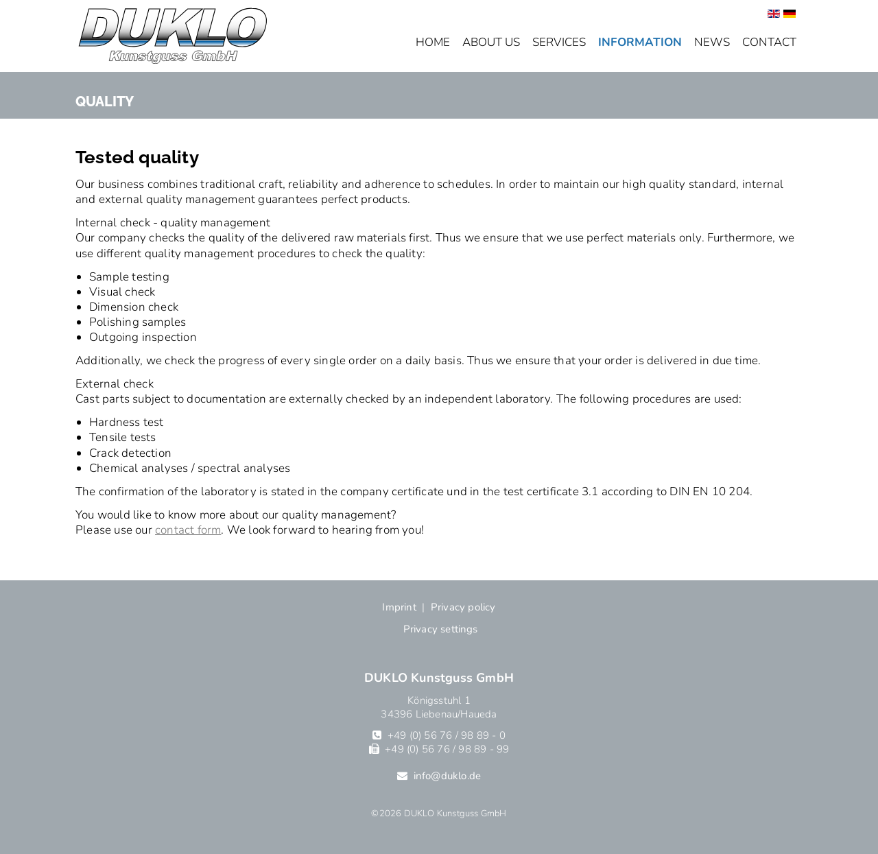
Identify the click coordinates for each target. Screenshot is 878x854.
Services (559, 42)
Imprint (399, 607)
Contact (769, 42)
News (712, 42)
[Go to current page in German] (789, 14)
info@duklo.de (448, 776)
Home (433, 42)
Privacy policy (463, 607)
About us (491, 42)
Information (640, 42)
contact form (188, 530)
